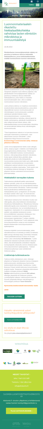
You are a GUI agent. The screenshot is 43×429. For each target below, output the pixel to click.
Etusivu (15, 16)
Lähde (6, 290)
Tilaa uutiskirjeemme (14, 320)
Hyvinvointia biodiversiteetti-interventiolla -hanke (21, 286)
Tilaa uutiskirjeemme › (21, 411)
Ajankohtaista (25, 16)
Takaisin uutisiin (14, 297)
